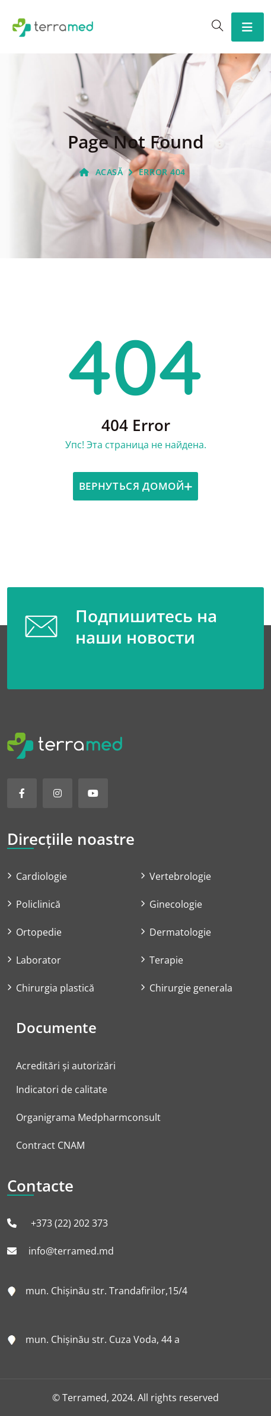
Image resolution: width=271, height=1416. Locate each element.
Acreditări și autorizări (66, 1065)
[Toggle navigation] (247, 27)
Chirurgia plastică (55, 987)
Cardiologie (41, 876)
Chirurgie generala (190, 987)
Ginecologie (175, 904)
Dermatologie (180, 932)
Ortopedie (39, 932)
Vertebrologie (180, 876)
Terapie (166, 960)
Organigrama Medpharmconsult (88, 1117)
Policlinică (38, 904)
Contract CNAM (50, 1145)
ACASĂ (101, 172)
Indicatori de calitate (61, 1089)
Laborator (38, 960)
